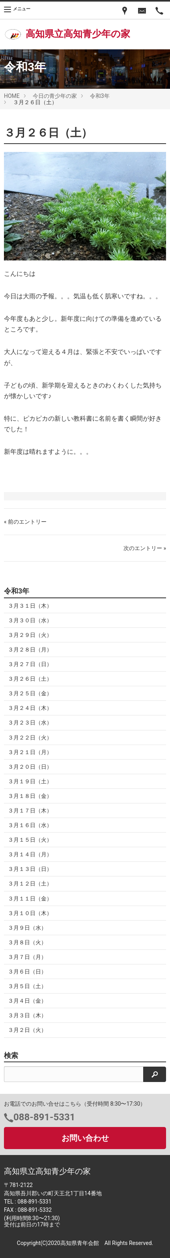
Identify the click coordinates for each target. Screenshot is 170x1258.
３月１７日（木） (30, 810)
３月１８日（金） (30, 796)
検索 (11, 1056)
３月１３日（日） (30, 869)
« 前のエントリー (25, 522)
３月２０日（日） (30, 767)
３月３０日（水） (30, 620)
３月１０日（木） (30, 913)
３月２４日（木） (30, 708)
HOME (12, 96)
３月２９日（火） (30, 635)
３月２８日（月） (30, 649)
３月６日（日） (27, 971)
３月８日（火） (27, 942)
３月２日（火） (27, 1030)
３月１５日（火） (30, 840)
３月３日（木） (27, 1015)
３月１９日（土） (30, 781)
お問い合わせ (85, 1138)
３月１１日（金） (30, 898)
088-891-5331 (44, 1117)
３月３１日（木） (30, 606)
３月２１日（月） (30, 752)
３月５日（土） (27, 986)
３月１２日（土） (30, 883)
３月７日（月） (27, 957)
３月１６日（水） (30, 825)
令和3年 (100, 96)
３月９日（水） (27, 928)
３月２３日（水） (30, 722)
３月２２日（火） (30, 737)
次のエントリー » (144, 548)
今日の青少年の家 (55, 96)
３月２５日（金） (30, 693)
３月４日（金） (27, 1001)
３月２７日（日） (30, 664)
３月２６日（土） (30, 679)
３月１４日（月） (30, 854)
